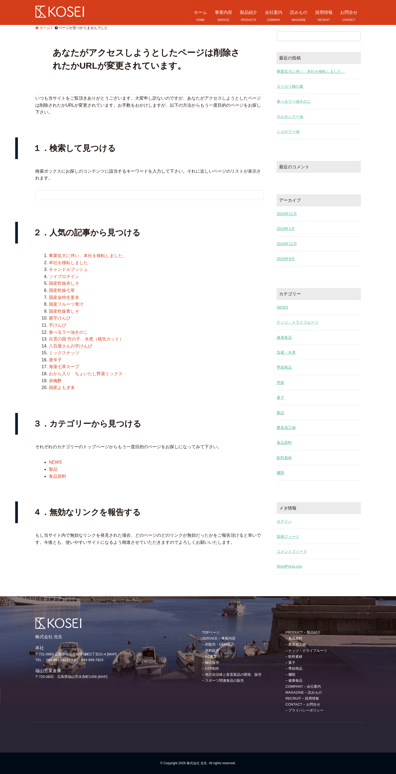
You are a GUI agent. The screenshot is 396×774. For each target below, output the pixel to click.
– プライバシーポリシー (305, 710)
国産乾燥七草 (62, 290)
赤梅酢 (55, 380)
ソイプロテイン (64, 276)
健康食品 (284, 337)
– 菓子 (291, 663)
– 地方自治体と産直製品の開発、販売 (231, 674)
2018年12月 (287, 244)
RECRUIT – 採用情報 (302, 698)
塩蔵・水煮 (286, 352)
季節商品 (284, 367)
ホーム (200, 12)
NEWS (55, 462)
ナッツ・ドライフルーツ (297, 322)
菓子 (280, 397)
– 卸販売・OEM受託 (218, 644)
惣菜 (280, 382)
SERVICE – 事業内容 (218, 638)
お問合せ (348, 12)
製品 (53, 469)
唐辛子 (55, 360)
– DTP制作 (210, 668)
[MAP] (111, 654)
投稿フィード (288, 536)
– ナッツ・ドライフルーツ (306, 651)
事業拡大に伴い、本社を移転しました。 (88, 255)
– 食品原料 (294, 638)
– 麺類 (291, 674)
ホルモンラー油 (290, 116)
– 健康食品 (294, 680)
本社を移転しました (68, 262)
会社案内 (273, 12)
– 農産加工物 (296, 644)
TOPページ (211, 632)
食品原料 (57, 476)
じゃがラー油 (288, 131)
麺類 (280, 472)
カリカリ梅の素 (290, 86)
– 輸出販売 (210, 663)
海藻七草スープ (64, 366)
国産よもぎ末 (62, 387)
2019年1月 (286, 228)
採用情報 (324, 12)
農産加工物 (286, 427)
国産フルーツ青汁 (66, 304)
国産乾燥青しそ (64, 311)
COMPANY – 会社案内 (303, 686)
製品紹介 (248, 12)
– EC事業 (209, 657)
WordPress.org (289, 566)
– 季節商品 (294, 668)
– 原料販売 (210, 651)
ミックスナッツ (64, 352)
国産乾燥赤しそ (64, 283)
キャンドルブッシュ (68, 269)
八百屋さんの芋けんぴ (70, 346)
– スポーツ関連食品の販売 (223, 680)
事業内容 (223, 12)
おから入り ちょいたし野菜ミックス (86, 373)
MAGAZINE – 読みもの (304, 692)
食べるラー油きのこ (68, 332)
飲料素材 (284, 458)
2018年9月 (286, 259)
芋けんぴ (57, 325)
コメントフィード (292, 551)
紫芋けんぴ (60, 318)
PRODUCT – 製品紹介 (303, 632)
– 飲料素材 (294, 657)
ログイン (284, 521)
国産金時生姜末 (64, 297)
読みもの (298, 12)
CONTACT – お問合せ (303, 704)
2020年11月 (287, 213)
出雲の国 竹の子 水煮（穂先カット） (86, 339)
